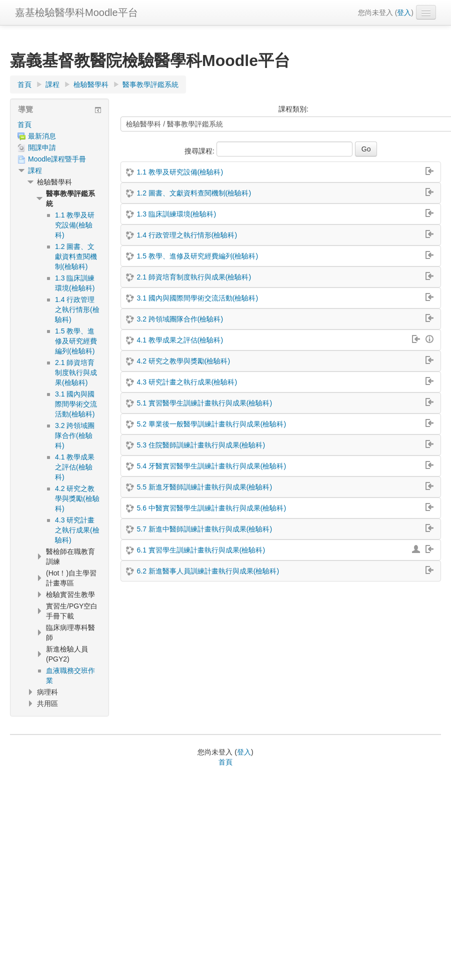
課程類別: (293, 109)
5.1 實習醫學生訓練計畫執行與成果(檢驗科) (204, 403)
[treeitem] (60, 125)
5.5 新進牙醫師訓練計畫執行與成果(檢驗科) (204, 487)
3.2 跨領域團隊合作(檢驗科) (179, 319)
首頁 (25, 124)
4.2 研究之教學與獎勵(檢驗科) (183, 361)
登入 (404, 12)
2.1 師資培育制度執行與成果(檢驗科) (193, 277)
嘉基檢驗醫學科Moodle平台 (76, 12)
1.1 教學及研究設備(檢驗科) (179, 172)
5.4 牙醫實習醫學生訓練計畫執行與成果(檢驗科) (211, 466)
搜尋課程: (200, 151)
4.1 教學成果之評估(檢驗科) (179, 340)
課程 (35, 170)
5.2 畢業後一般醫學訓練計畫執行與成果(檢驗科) (211, 424)
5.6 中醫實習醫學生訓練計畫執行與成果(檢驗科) (211, 508)
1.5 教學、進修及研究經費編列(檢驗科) (197, 256)
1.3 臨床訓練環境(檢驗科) (176, 214)
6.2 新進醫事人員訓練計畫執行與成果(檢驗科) (207, 571)
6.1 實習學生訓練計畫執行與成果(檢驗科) (200, 550)
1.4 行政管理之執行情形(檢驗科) (186, 235)
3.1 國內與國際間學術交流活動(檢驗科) (197, 298)
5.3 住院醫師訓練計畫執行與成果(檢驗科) (200, 445)
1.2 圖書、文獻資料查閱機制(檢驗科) (193, 193)
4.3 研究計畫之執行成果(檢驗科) (186, 382)
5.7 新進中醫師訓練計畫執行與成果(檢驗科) (204, 529)
